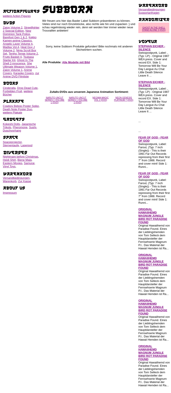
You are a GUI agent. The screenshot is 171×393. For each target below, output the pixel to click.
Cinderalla (9, 88)
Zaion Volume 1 (12, 70)
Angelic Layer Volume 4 (18, 43)
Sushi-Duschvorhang (20, 129)
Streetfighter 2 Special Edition (21, 29)
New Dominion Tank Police (17, 32)
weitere (17, 16)
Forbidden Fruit (12, 91)
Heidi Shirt (9, 160)
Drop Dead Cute (27, 88)
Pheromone (20, 127)
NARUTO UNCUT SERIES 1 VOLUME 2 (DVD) (77, 100)
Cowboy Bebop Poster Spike (21, 106)
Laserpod (26, 145)
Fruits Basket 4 (12, 56)
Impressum (10, 192)
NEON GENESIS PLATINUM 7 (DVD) (123, 99)
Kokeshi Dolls (11, 124)
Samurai (29, 163)
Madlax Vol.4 (11, 47)
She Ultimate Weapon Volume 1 (20, 65)
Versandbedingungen (16, 178)
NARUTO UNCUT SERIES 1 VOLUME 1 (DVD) (54, 100)
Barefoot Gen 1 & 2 (15, 37)
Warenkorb (10, 181)
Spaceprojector (12, 142)
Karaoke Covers (23, 73)
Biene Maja (24, 160)
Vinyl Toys (9, 166)
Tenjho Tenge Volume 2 (23, 53)
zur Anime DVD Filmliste (21, 75)
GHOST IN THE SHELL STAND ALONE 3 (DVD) (154, 29)
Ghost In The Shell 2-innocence (18, 61)
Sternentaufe (11, 145)
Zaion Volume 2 (12, 27)
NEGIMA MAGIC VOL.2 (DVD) (100, 99)
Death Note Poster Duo (17, 109)
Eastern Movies (12, 163)
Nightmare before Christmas (20, 156)
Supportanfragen (148, 12)
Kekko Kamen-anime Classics (20, 39)
